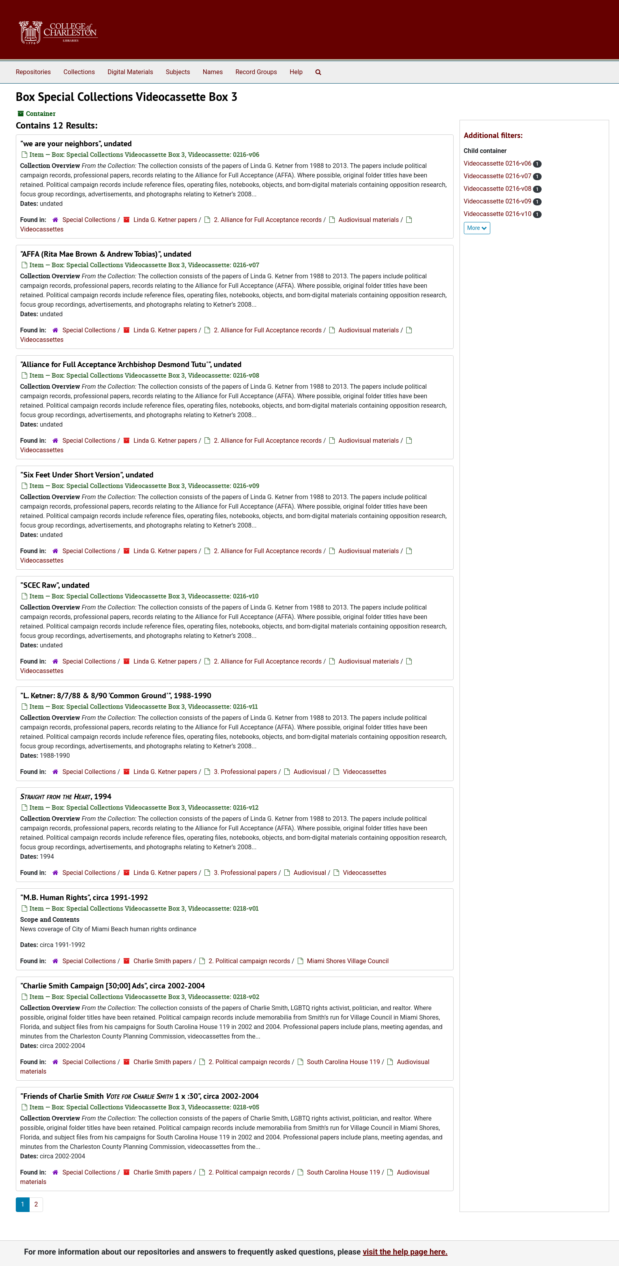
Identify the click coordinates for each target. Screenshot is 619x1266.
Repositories (33, 72)
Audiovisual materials (369, 220)
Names (213, 72)
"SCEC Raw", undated (55, 585)
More (477, 228)
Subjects (178, 72)
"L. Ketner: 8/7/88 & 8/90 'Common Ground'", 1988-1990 (115, 695)
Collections (79, 72)
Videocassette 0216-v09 (498, 201)
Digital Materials (130, 72)
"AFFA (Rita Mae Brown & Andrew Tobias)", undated (105, 254)
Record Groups (256, 72)
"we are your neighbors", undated (76, 143)
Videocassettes (42, 229)
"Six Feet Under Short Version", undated (87, 475)
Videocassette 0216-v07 (498, 176)
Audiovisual (310, 772)
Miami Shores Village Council (348, 961)
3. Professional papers (245, 772)
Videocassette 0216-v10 (498, 214)
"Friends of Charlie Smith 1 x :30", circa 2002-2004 (139, 1096)
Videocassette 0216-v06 (498, 163)
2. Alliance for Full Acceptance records (268, 220)
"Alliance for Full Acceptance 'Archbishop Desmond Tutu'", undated (131, 364)
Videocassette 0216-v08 (498, 188)
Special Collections (89, 220)
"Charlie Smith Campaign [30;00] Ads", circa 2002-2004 (112, 986)
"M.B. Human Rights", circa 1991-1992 (84, 897)
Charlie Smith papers (162, 961)
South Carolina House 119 (343, 1062)
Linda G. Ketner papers (165, 220)
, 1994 (65, 796)
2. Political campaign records (249, 961)
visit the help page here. (405, 1252)
